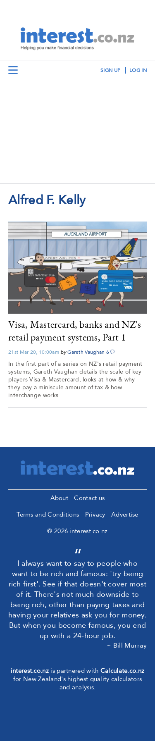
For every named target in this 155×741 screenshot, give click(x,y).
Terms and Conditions (48, 514)
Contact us (89, 498)
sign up (110, 70)
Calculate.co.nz (122, 671)
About (59, 498)
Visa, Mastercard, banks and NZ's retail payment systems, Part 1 (74, 330)
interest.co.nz (30, 671)
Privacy (95, 514)
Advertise (124, 514)
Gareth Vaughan (86, 352)
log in (138, 70)
